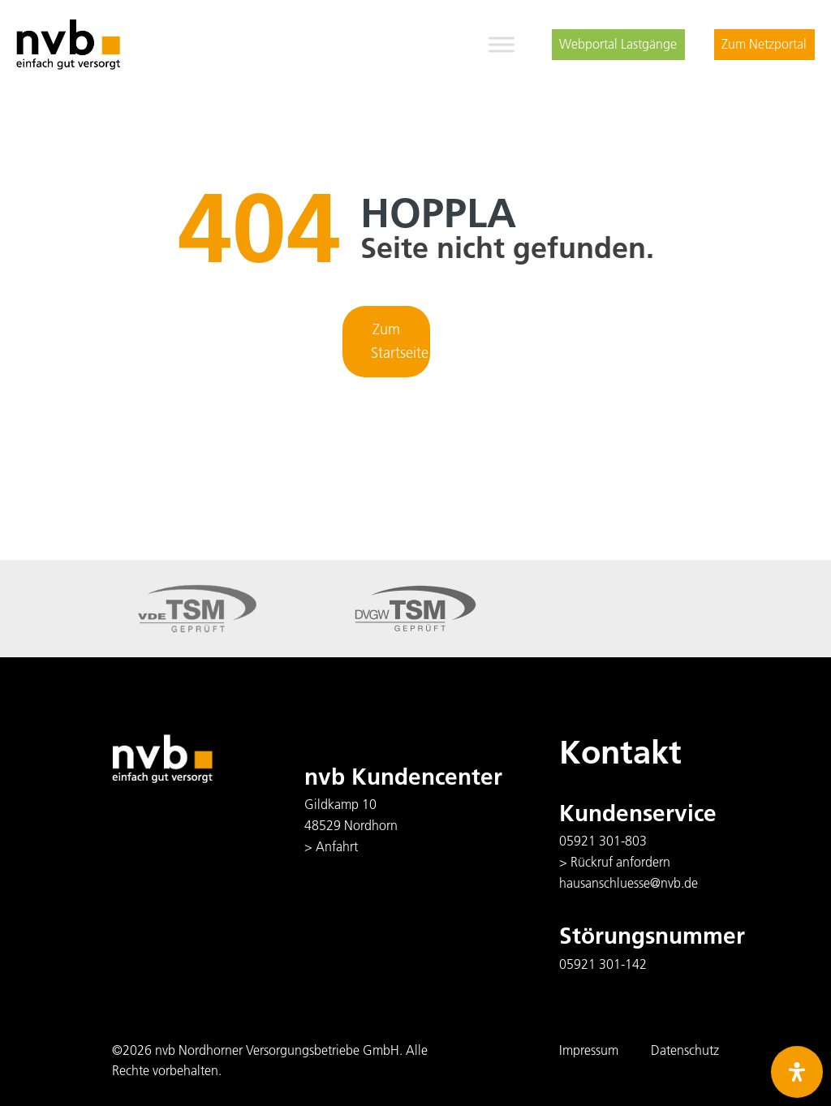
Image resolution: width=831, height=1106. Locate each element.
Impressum (588, 1050)
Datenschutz (685, 1050)
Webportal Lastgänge (618, 44)
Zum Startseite (399, 341)
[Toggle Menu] (502, 44)
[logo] (68, 44)
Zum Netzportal (764, 44)
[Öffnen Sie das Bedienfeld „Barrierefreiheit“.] (797, 1072)
